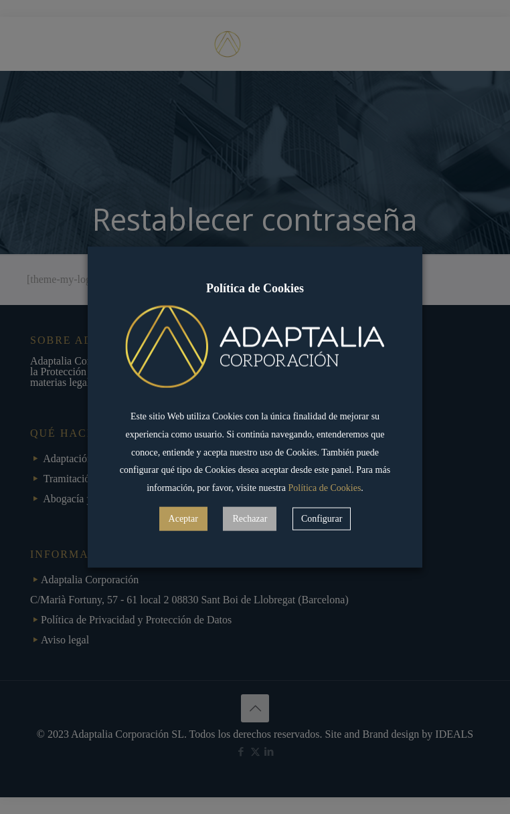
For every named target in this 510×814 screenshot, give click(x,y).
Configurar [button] (321, 519)
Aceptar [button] (183, 519)
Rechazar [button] (249, 519)
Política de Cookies (324, 488)
